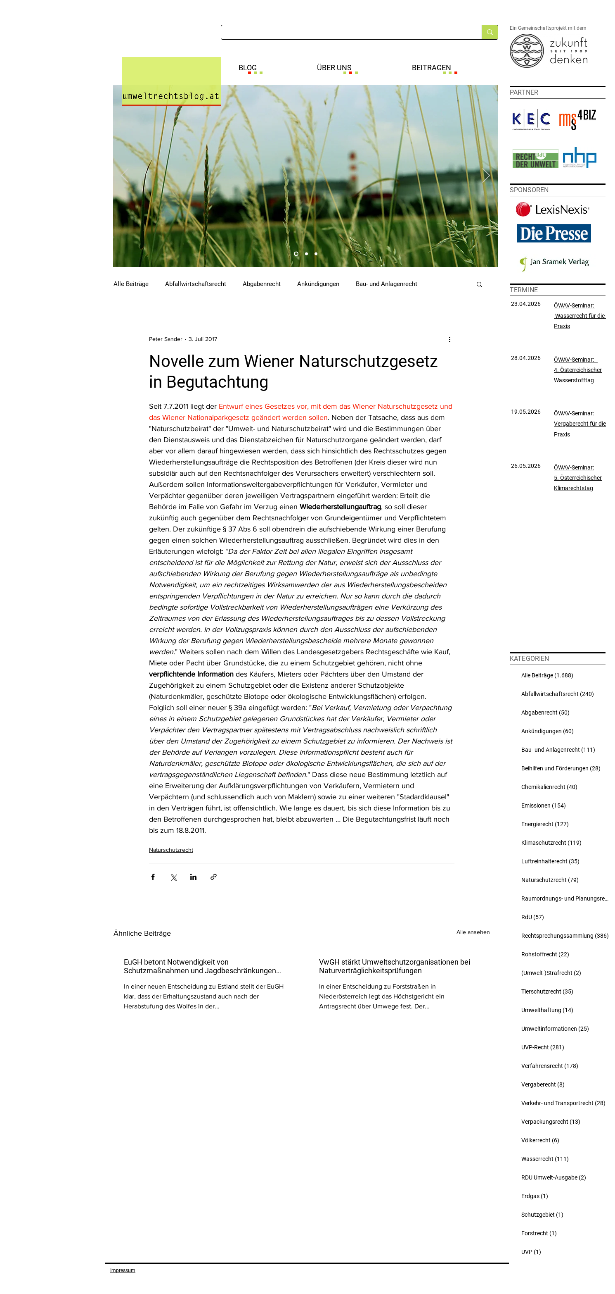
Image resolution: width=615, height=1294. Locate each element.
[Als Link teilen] (214, 877)
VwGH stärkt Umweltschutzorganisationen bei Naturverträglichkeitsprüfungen (394, 966)
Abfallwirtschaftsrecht (195, 284)
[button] (479, 284)
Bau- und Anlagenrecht (386, 284)
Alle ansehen (473, 932)
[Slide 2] (306, 254)
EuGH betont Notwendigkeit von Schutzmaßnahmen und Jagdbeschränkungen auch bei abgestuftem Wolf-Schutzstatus (200, 966)
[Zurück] (124, 176)
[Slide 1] (296, 254)
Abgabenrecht (262, 284)
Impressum (122, 1270)
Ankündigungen (318, 284)
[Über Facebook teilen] (153, 877)
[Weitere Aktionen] (449, 339)
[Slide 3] (316, 254)
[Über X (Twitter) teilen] (173, 877)
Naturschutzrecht (171, 849)
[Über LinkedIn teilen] (193, 877)
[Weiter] (486, 176)
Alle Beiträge (131, 284)
